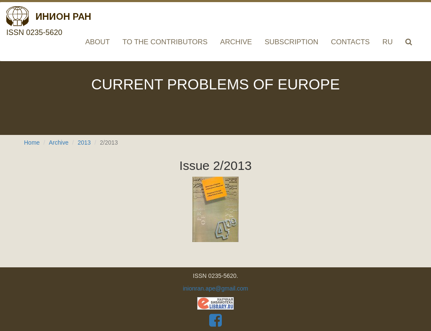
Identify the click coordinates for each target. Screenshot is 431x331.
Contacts (350, 42)
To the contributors (165, 42)
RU (387, 42)
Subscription (292, 42)
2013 (83, 142)
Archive (236, 42)
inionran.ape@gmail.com (215, 288)
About (97, 42)
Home (32, 142)
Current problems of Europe (215, 84)
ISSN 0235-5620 (48, 14)
